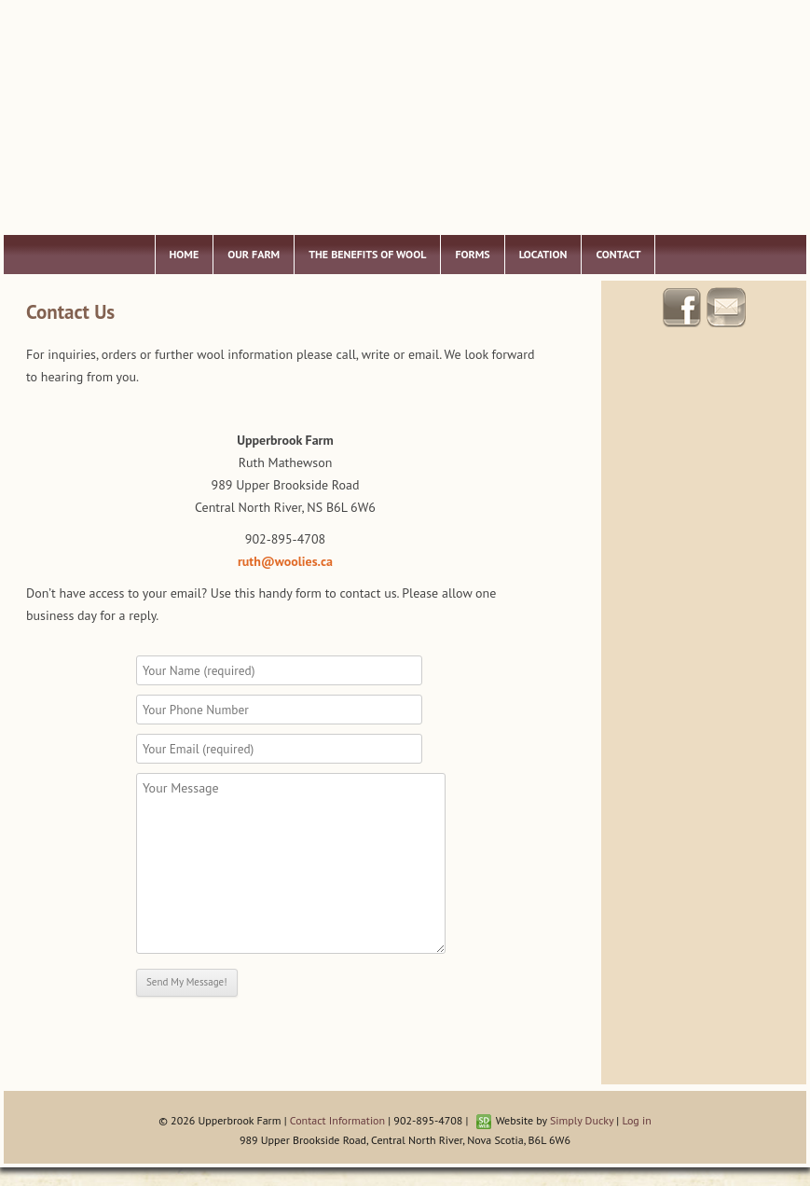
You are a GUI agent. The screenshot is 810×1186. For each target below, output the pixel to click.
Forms (472, 254)
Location (543, 254)
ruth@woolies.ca (285, 561)
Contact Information (337, 1120)
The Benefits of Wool (367, 254)
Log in (636, 1120)
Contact (618, 254)
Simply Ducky (581, 1120)
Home (184, 254)
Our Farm (253, 254)
